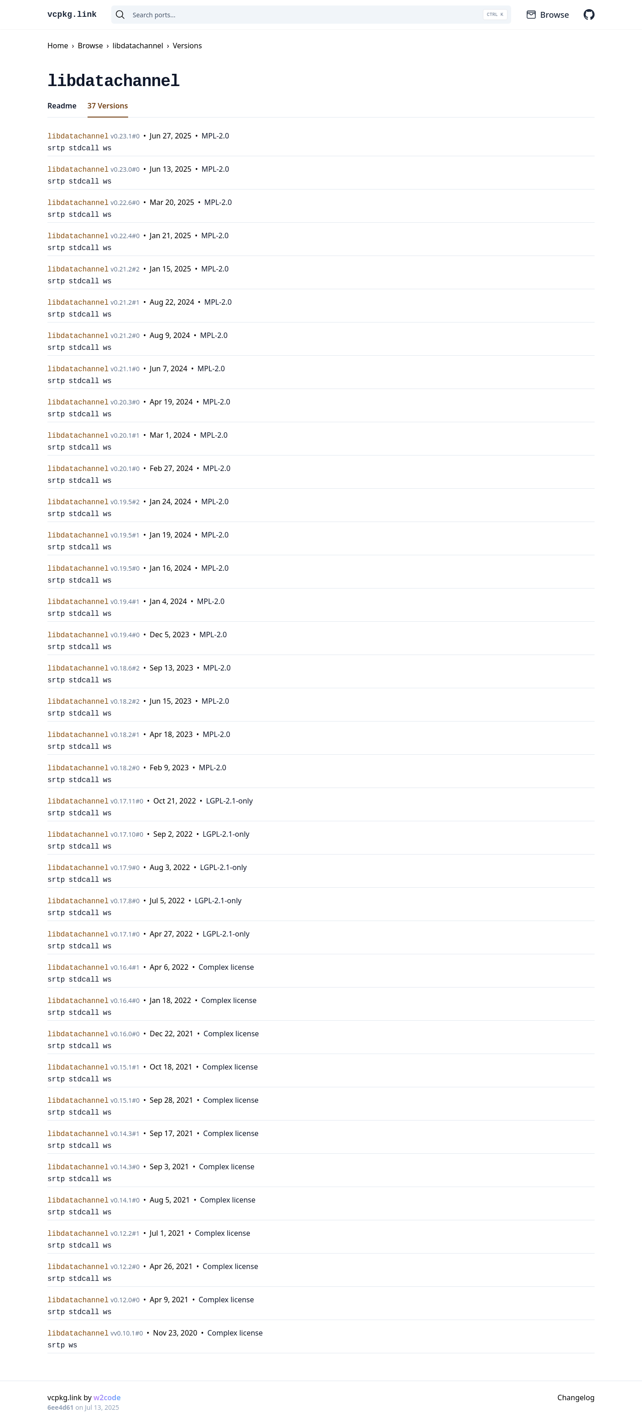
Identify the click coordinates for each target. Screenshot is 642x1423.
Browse (547, 14)
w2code (107, 1397)
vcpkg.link (72, 14)
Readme (62, 106)
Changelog (576, 1397)
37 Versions (108, 106)
